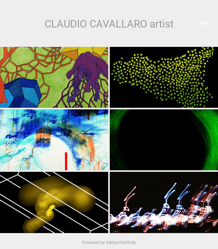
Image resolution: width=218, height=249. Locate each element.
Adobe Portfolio (121, 242)
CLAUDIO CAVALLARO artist (109, 23)
